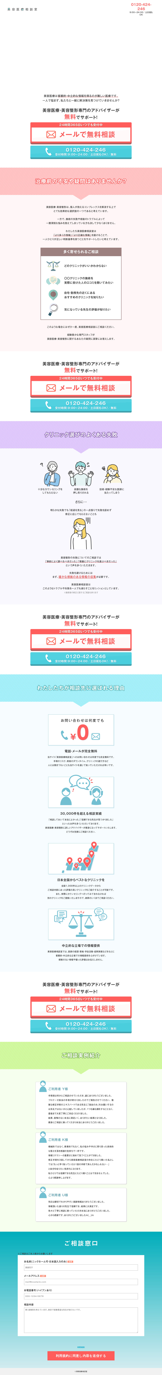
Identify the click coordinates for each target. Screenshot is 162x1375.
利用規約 (81, 1347)
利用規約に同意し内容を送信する (81, 1356)
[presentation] (37, 1341)
